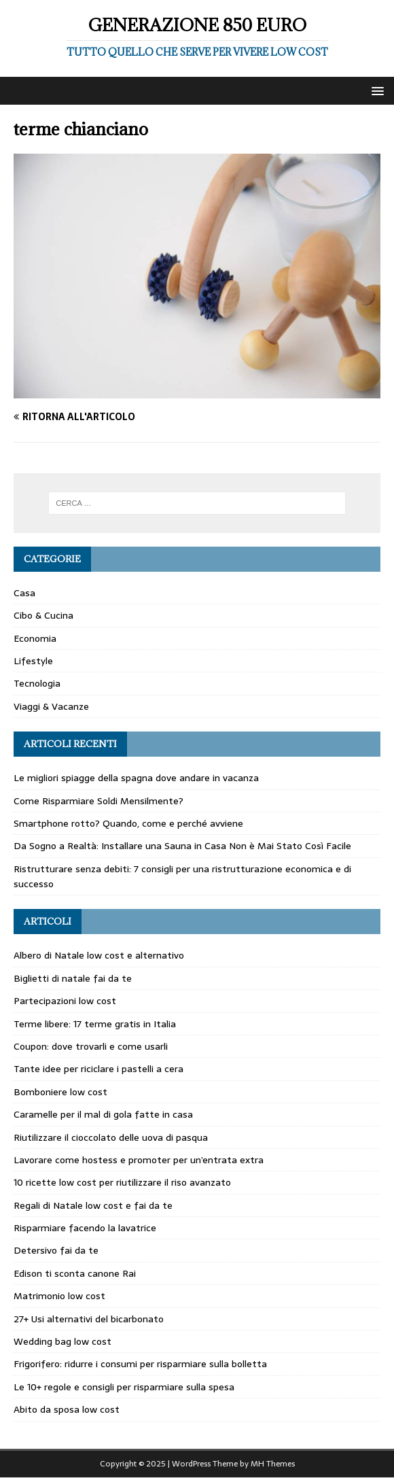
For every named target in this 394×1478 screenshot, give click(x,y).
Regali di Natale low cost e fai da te (93, 1205)
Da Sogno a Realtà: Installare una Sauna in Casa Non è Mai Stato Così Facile (182, 845)
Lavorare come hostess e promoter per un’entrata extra (139, 1159)
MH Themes (273, 1464)
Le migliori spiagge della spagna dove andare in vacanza (136, 777)
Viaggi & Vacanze (51, 706)
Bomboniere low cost (60, 1091)
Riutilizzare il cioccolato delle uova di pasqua (111, 1137)
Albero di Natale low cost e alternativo (99, 955)
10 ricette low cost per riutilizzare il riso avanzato (122, 1182)
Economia (35, 638)
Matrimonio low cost (59, 1295)
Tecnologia (37, 683)
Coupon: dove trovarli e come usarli (91, 1046)
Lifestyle (33, 660)
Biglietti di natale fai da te (73, 978)
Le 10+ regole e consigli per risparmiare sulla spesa (124, 1386)
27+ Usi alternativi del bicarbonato (89, 1318)
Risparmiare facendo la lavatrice (85, 1227)
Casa (24, 592)
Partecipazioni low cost (65, 1000)
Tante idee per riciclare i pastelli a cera (98, 1068)
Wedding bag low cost (62, 1341)
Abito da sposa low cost (67, 1409)
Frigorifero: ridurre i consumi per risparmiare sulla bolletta (140, 1363)
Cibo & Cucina (43, 615)
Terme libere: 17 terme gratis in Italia (95, 1023)
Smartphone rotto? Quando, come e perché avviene (128, 823)
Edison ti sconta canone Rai (75, 1273)
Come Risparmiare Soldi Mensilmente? (98, 800)
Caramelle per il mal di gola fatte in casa (103, 1114)
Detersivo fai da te (56, 1250)
